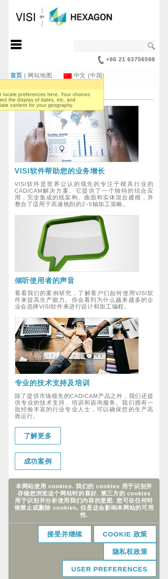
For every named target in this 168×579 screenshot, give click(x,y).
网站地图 (40, 75)
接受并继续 (64, 534)
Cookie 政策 (125, 534)
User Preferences (109, 569)
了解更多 (38, 436)
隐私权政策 (130, 551)
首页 (16, 75)
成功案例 (38, 461)
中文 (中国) (89, 75)
